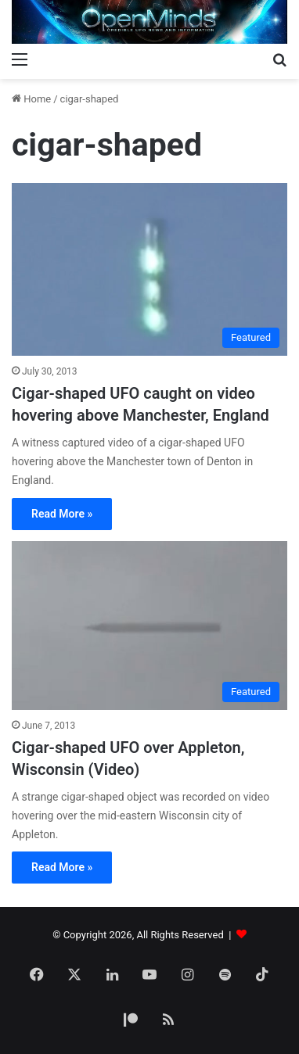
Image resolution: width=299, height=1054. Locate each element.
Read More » (61, 513)
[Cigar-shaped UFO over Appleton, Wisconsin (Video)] (149, 625)
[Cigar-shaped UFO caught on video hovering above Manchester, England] (149, 269)
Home (31, 99)
